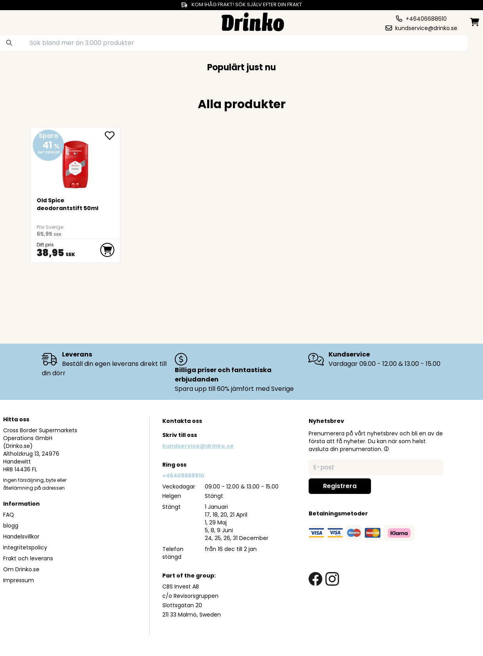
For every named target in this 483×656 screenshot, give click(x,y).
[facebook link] (315, 579)
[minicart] (475, 22)
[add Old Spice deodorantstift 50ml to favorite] (112, 135)
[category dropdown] (30, 21)
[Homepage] (253, 21)
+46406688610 (183, 476)
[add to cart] (107, 250)
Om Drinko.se (21, 569)
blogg (10, 525)
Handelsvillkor (21, 536)
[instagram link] (332, 579)
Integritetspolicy (25, 547)
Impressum (18, 580)
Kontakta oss (182, 421)
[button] (386, 448)
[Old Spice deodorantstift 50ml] (75, 161)
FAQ (8, 515)
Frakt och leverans (28, 558)
